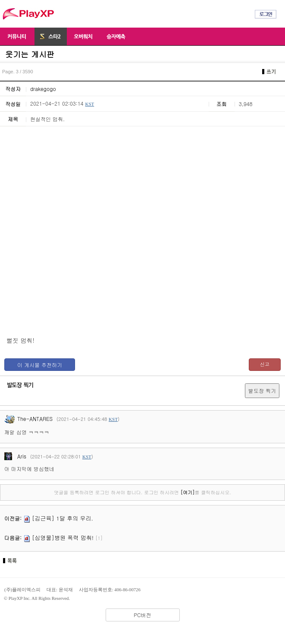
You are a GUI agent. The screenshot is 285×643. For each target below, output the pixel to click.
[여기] (187, 492)
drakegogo (43, 88)
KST (89, 104)
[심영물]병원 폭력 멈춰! (63, 537)
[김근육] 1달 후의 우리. (62, 518)
